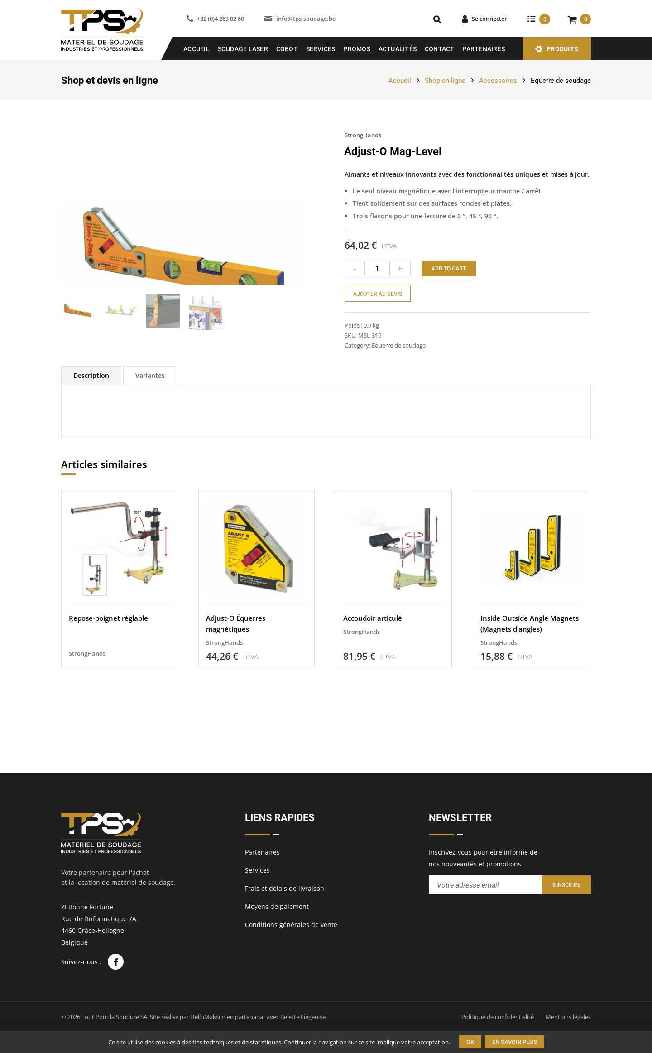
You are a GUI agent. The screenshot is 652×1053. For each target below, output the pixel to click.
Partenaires (483, 49)
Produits (562, 49)
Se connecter (489, 18)
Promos (356, 49)
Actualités (398, 49)
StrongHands (363, 135)
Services (321, 49)
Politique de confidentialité (497, 1017)
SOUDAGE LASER (243, 49)
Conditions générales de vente (291, 924)
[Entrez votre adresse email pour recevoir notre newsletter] (485, 884)
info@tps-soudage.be (306, 18)
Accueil (196, 49)
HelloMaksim (207, 1017)
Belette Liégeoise (303, 1017)
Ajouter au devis (377, 294)
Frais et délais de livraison (284, 888)
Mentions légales (568, 1017)
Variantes (150, 450)
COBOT (287, 49)
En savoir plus (514, 1042)
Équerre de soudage (561, 81)
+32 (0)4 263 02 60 (220, 18)
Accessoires (498, 81)
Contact (440, 49)
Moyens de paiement (277, 906)
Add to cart (448, 269)
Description (91, 450)
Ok (470, 1042)
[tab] (91, 450)
